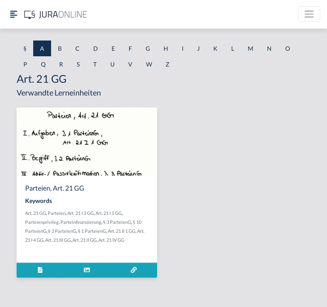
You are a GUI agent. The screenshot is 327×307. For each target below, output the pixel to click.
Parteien (57, 213)
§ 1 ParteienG (92, 231)
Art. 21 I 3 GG (80, 213)
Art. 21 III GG (58, 240)
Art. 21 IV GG (111, 240)
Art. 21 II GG (84, 240)
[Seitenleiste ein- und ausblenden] (13, 14)
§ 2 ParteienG (62, 231)
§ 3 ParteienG (117, 222)
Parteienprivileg (42, 222)
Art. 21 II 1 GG (121, 231)
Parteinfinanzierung (80, 222)
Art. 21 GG (35, 213)
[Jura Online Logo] (56, 14)
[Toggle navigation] (309, 14)
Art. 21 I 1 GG (108, 213)
